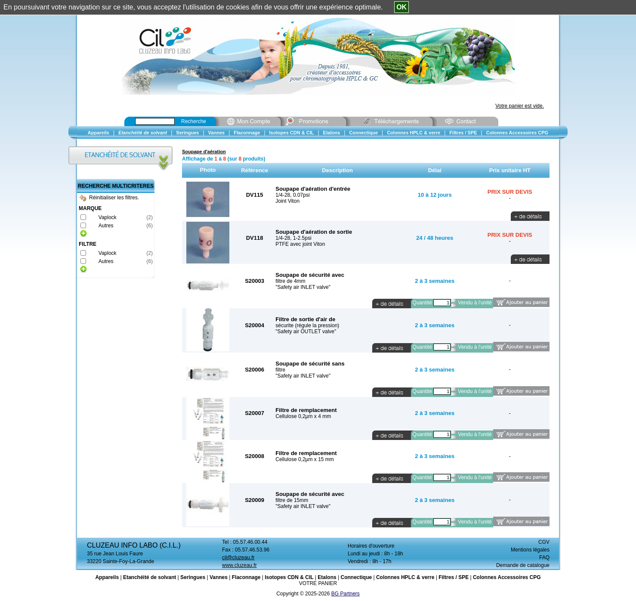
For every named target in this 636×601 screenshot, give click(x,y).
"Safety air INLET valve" (302, 287)
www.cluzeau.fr (239, 565)
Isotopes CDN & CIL (289, 577)
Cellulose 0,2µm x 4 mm (303, 416)
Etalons (327, 577)
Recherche (193, 121)
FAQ (544, 558)
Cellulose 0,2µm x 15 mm (304, 459)
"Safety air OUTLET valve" (305, 331)
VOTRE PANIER (318, 583)
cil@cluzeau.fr (238, 558)
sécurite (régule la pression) (307, 325)
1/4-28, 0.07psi (292, 195)
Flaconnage (246, 577)
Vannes (219, 577)
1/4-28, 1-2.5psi (293, 238)
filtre (280, 370)
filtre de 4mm (290, 281)
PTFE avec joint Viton (300, 244)
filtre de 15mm (291, 500)
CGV (544, 542)
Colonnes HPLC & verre (405, 577)
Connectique (356, 577)
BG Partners (345, 594)
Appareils (107, 577)
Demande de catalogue (523, 565)
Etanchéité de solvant (149, 577)
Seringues (192, 577)
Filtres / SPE (453, 577)
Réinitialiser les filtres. (109, 198)
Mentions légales (530, 550)
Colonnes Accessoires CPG (507, 577)
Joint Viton (287, 201)
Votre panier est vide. (519, 106)
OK (401, 7)
